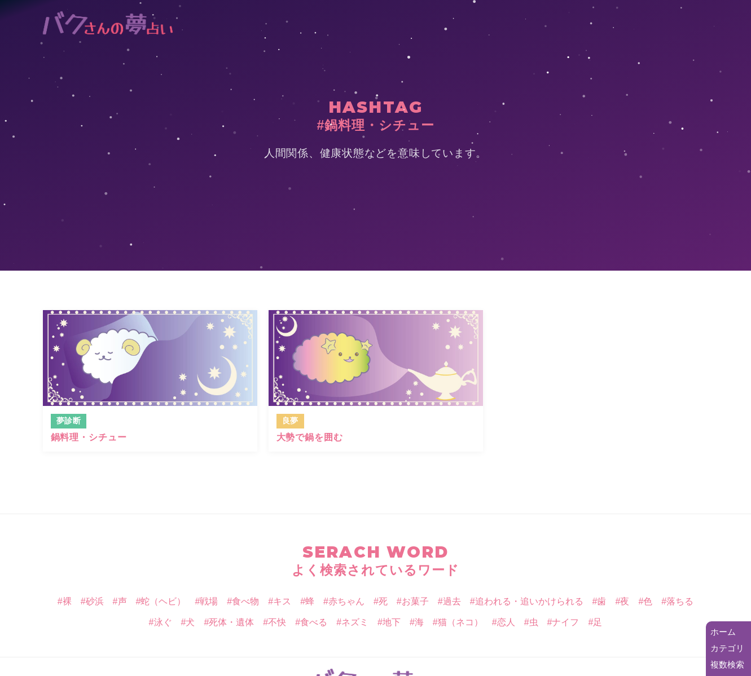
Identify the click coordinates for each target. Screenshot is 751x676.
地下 (392, 622)
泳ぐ (163, 622)
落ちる (679, 601)
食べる (313, 622)
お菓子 (415, 601)
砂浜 (95, 601)
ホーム (723, 632)
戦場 (209, 601)
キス (282, 601)
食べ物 (245, 601)
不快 (277, 622)
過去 (452, 601)
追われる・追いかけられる (529, 601)
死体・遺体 (231, 622)
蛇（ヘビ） (163, 601)
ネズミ (354, 622)
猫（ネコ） (460, 622)
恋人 (506, 622)
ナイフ (565, 622)
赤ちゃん (346, 601)
